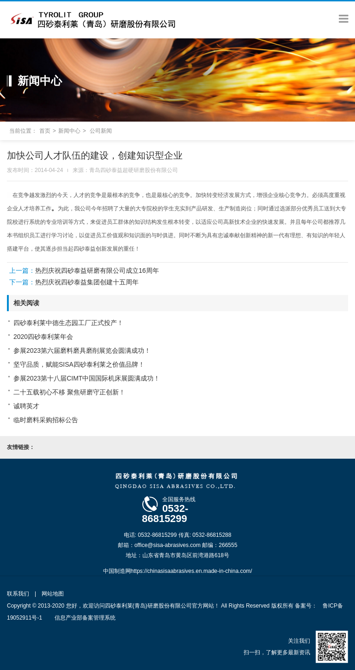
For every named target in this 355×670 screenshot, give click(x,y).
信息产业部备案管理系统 (85, 618)
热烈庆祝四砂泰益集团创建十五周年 (87, 282)
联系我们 (18, 593)
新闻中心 (69, 131)
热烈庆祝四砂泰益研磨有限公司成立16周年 (97, 270)
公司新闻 (101, 131)
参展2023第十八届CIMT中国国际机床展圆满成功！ (86, 378)
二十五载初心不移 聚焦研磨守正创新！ (69, 392)
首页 (44, 131)
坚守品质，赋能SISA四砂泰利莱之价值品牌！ (79, 364)
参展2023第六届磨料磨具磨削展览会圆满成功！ (82, 350)
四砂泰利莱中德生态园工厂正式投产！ (68, 322)
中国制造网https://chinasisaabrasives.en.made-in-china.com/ (177, 571)
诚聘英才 (26, 406)
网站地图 (53, 593)
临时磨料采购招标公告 (45, 420)
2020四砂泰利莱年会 (43, 336)
